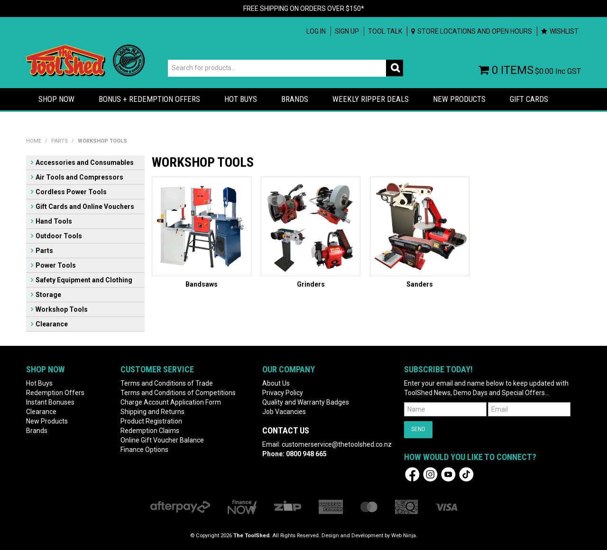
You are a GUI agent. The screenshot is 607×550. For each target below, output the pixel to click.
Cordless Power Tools (71, 192)
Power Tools (56, 265)
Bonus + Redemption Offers (149, 99)
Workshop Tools (62, 309)
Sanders (419, 284)
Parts (59, 141)
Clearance (52, 324)
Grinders (311, 284)
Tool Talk (385, 31)
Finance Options (144, 449)
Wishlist (564, 31)
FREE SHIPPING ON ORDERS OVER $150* (303, 8)
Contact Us (285, 430)
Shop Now (56, 99)
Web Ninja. (404, 535)
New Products (459, 99)
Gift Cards (529, 99)
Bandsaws (201, 284)
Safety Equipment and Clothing (84, 280)
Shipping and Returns (152, 411)
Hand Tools (54, 221)
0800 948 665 (306, 454)
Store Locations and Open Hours (474, 31)
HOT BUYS (240, 99)
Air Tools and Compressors (79, 177)
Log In (316, 31)
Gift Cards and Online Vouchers (85, 206)
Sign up (347, 31)
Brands (294, 99)
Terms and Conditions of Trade (166, 383)
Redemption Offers (55, 393)
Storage (48, 294)
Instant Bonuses (50, 402)
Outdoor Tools (59, 236)
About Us (276, 383)
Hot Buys (39, 383)
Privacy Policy (282, 393)
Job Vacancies (284, 411)
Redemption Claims (149, 430)
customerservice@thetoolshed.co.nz (337, 444)
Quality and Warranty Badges (305, 402)
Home (33, 141)
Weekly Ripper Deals (370, 99)
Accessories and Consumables (85, 162)
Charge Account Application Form (170, 402)
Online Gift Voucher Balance (162, 440)
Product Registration (151, 421)
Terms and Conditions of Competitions (178, 393)
